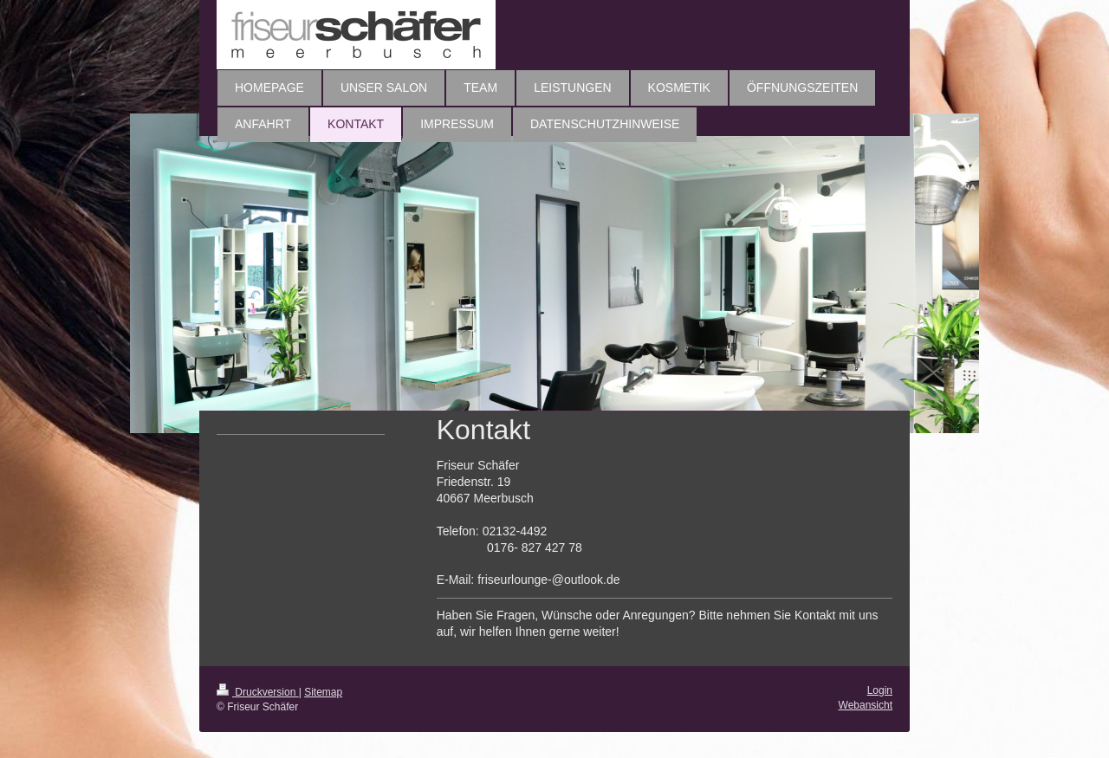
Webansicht (865, 705)
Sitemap (323, 692)
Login (879, 690)
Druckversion (258, 692)
